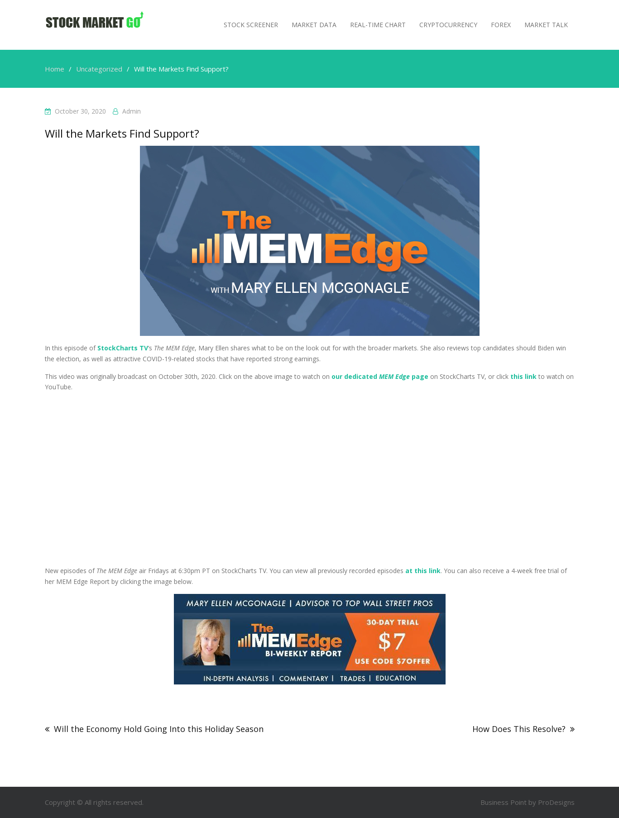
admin (131, 111)
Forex (501, 24)
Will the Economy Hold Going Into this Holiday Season (159, 728)
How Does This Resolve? (519, 728)
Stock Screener (251, 24)
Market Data (314, 24)
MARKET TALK (546, 24)
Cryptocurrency (448, 24)
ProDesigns (556, 802)
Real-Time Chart (378, 24)
